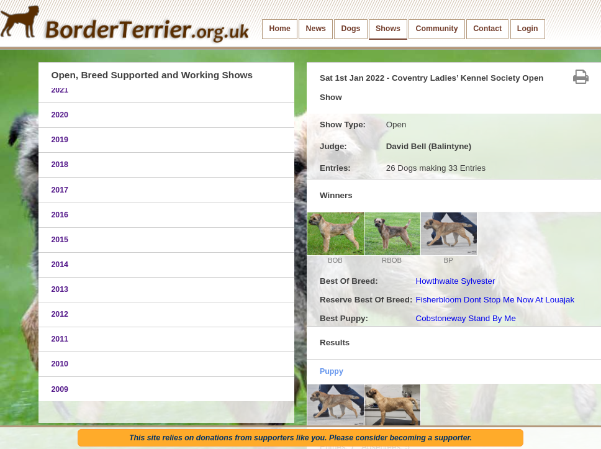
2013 (59, 289)
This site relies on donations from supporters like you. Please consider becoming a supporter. (300, 437)
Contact (487, 28)
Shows (388, 28)
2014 (59, 264)
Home (280, 28)
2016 (59, 215)
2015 (59, 239)
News (316, 28)
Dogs (351, 28)
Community (437, 28)
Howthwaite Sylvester (455, 281)
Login (527, 28)
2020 (59, 115)
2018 (59, 164)
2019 (59, 139)
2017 (59, 190)
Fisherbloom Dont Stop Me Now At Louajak (494, 299)
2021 (59, 90)
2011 (59, 339)
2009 (59, 389)
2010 (59, 364)
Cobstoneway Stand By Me (465, 318)
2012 (59, 314)
